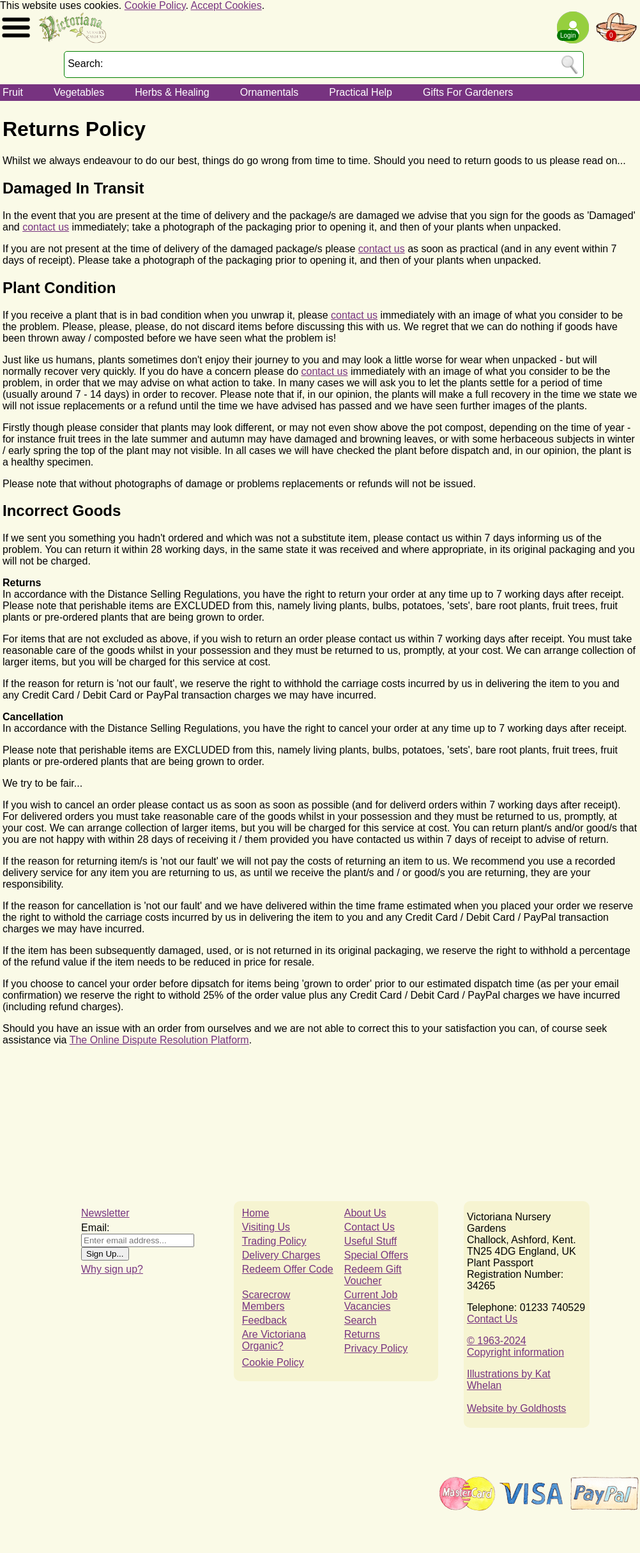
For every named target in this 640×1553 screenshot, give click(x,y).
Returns (362, 1334)
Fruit (13, 92)
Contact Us (369, 1227)
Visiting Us (266, 1227)
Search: (85, 63)
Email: (95, 1227)
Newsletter (105, 1213)
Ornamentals (269, 92)
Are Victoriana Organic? (274, 1340)
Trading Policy (274, 1241)
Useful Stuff (370, 1241)
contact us (45, 227)
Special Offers (376, 1255)
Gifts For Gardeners (468, 92)
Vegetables (79, 92)
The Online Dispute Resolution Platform (159, 1039)
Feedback (264, 1320)
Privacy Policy (376, 1348)
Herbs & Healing (172, 92)
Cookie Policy (155, 5)
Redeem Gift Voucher (373, 1275)
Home (256, 1213)
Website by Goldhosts (516, 1408)
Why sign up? (112, 1269)
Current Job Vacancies (371, 1300)
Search (360, 1320)
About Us (365, 1213)
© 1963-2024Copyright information (515, 1346)
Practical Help (360, 92)
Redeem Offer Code (287, 1269)
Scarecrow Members (266, 1300)
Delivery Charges (281, 1255)
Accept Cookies (226, 5)
